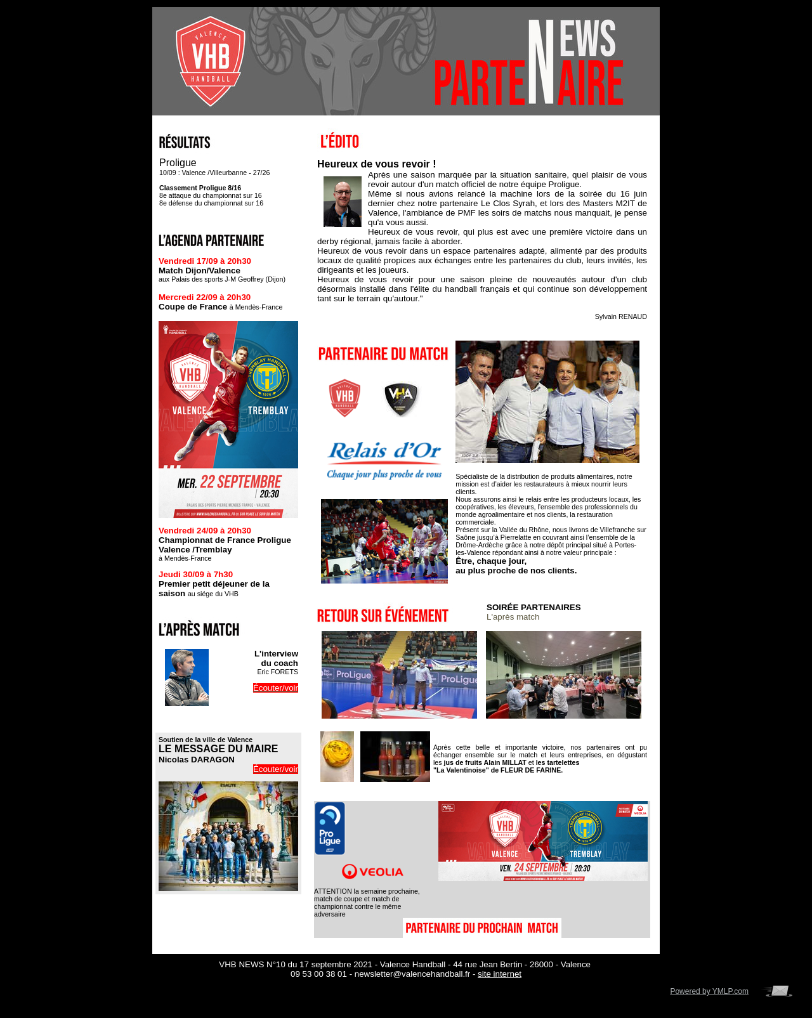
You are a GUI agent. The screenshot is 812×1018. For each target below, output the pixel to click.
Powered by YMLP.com (709, 991)
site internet (499, 974)
